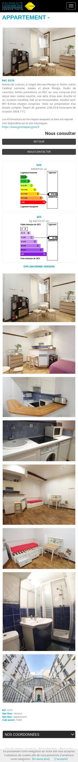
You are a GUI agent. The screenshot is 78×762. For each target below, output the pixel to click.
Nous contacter (39, 151)
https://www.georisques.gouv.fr (21, 127)
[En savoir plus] (41, 759)
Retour (39, 141)
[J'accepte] (61, 759)
